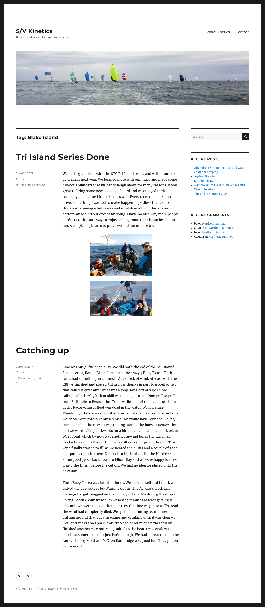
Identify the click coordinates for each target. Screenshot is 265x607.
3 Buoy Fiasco (25, 378)
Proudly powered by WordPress (56, 589)
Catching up (42, 350)
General (21, 179)
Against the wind (205, 176)
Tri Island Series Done (63, 157)
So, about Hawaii (205, 181)
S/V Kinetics (34, 31)
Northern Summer (214, 223)
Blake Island (24, 184)
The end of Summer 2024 (211, 194)
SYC (44, 184)
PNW (37, 184)
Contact (242, 32)
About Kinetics (217, 32)
